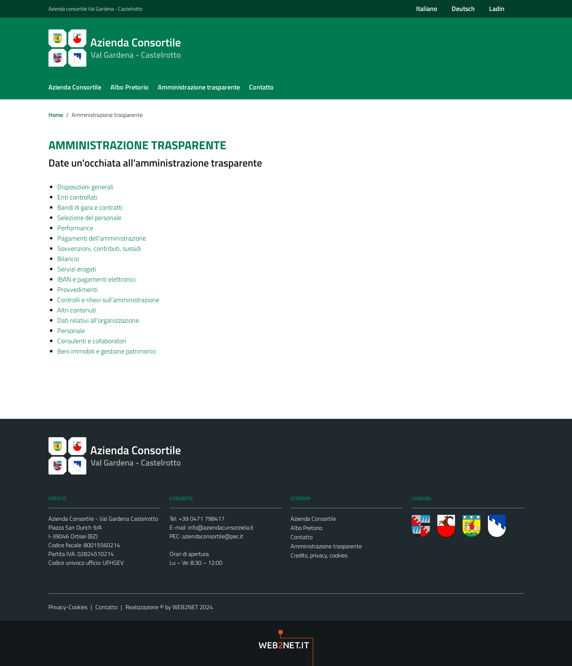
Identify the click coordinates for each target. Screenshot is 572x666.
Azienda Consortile (313, 518)
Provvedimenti (77, 289)
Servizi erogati (76, 269)
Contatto (302, 537)
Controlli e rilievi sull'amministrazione (108, 300)
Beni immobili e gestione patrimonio (106, 351)
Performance (75, 228)
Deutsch (463, 9)
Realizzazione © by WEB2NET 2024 (169, 607)
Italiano (426, 9)
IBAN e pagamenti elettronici (96, 279)
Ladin (496, 9)
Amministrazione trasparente (326, 546)
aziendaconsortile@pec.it (212, 536)
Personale (71, 331)
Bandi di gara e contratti (90, 207)
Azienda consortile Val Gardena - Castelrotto (95, 8)
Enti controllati (77, 197)
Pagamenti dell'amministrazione (101, 238)
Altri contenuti (76, 310)
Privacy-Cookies (67, 607)
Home (55, 114)
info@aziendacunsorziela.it (221, 527)
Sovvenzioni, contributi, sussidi (99, 248)
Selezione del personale (89, 218)
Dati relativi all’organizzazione (98, 320)
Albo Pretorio (306, 527)
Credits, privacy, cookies (319, 555)
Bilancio (68, 259)
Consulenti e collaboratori (91, 341)
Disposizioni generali (85, 187)
